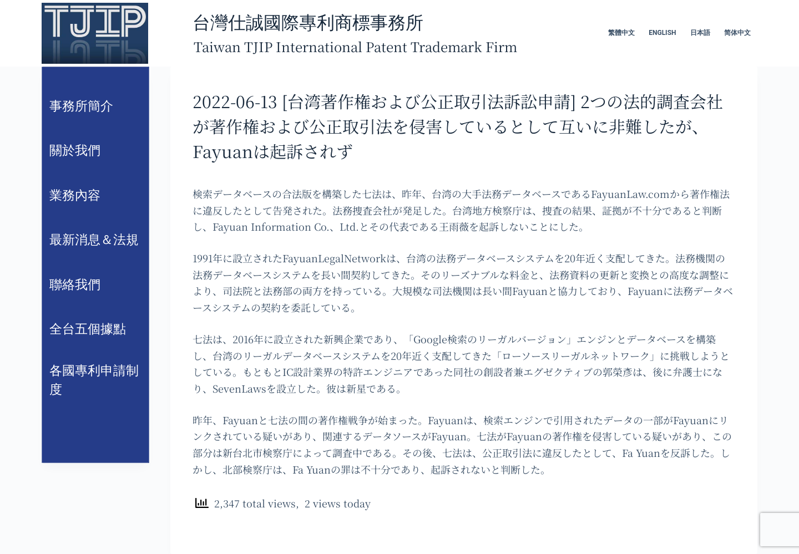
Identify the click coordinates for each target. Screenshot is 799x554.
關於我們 (74, 150)
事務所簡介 (81, 106)
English (662, 33)
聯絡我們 (74, 284)
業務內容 (74, 195)
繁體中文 (621, 33)
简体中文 (737, 33)
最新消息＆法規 (94, 239)
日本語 (700, 33)
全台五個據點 (87, 329)
